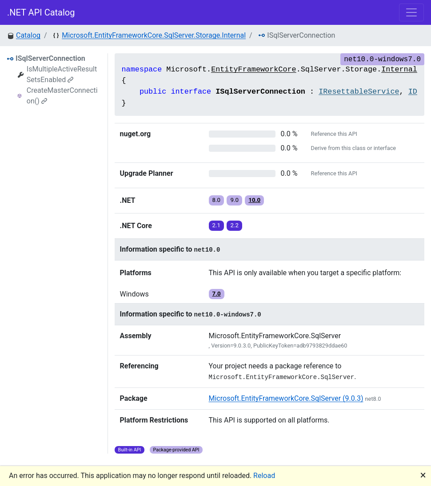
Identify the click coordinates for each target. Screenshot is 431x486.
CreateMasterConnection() (62, 95)
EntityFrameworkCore (253, 69)
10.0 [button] (254, 200)
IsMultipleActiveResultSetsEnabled (62, 74)
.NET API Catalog (41, 12)
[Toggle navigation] (411, 12)
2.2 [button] (234, 225)
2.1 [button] (216, 225)
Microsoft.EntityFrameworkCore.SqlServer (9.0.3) (286, 398)
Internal (399, 69)
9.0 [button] (234, 200)
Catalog (28, 35)
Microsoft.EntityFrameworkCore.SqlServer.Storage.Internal (154, 35)
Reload (264, 475)
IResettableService (359, 91)
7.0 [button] (216, 293)
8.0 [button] (216, 200)
